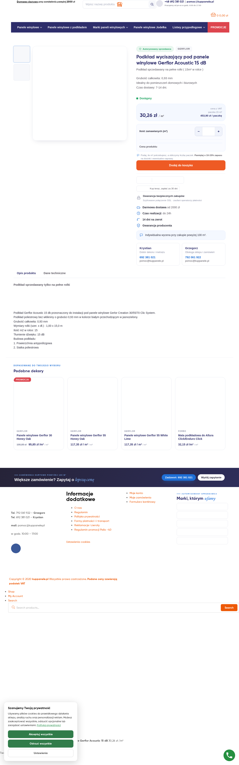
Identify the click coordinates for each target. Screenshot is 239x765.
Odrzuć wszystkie (41, 743)
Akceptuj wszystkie (41, 734)
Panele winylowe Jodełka (150, 27)
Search (229, 607)
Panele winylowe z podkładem (67, 27)
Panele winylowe (28, 27)
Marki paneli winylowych (109, 27)
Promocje (218, 27)
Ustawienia (41, 753)
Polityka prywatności (49, 725)
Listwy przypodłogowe (187, 27)
